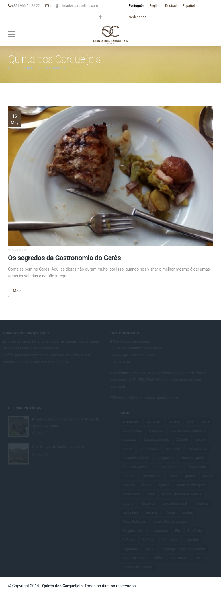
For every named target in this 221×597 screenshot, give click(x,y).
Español (189, 6)
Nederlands (137, 17)
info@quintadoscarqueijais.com (71, 6)
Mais (17, 291)
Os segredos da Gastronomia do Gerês (64, 258)
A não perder (17, 250)
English (154, 6)
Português (136, 6)
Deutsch (171, 6)
